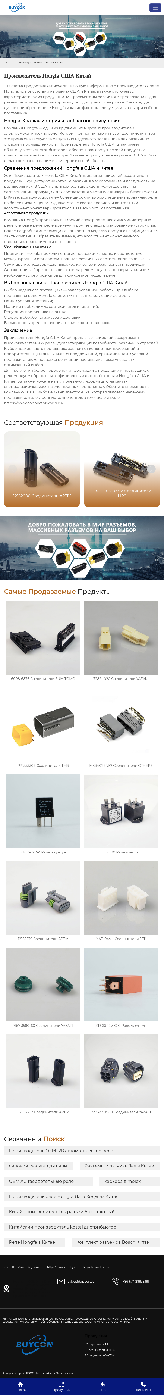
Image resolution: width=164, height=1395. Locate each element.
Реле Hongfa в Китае (32, 1242)
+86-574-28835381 (136, 1281)
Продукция (61, 1386)
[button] (151, 469)
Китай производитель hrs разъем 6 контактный (62, 1211)
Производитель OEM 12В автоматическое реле (61, 1150)
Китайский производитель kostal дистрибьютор (62, 1227)
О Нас (102, 1386)
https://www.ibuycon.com (27, 1267)
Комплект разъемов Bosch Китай (113, 1242)
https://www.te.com (96, 1267)
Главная (8, 62)
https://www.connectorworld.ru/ (33, 403)
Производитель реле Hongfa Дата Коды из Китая (64, 1196)
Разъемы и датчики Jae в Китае (119, 1165)
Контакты (143, 1386)
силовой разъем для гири (38, 1165)
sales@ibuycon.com (83, 1281)
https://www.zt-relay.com (63, 1267)
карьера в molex (122, 1181)
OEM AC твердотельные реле (41, 1181)
